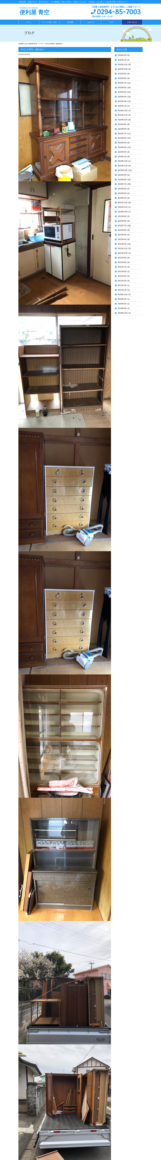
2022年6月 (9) (123, 230)
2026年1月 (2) (123, 60)
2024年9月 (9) (123, 124)
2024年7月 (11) (124, 134)
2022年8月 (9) (123, 221)
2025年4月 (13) (124, 97)
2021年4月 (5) (123, 276)
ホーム (28, 22)
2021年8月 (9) (123, 262)
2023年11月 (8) (124, 166)
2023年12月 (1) (124, 161)
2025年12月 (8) (124, 65)
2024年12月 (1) (124, 111)
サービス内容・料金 (49, 22)
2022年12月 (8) (124, 203)
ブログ (111, 22)
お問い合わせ (132, 22)
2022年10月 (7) (124, 212)
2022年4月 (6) (123, 239)
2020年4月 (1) (123, 304)
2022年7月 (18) (124, 226)
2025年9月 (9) (123, 74)
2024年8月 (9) (123, 129)
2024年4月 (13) (124, 147)
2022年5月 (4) (123, 235)
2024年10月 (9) (124, 120)
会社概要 (70, 22)
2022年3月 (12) (124, 244)
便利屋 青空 (36, 10)
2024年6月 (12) (124, 138)
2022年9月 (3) (123, 216)
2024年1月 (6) (123, 157)
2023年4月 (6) (123, 198)
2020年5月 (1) (123, 299)
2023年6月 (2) (123, 189)
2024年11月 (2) (124, 115)
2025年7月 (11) (124, 83)
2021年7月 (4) (123, 267)
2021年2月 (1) (123, 285)
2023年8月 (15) (124, 180)
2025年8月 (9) (123, 78)
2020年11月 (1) (124, 294)
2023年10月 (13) (124, 170)
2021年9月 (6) (123, 258)
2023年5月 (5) (123, 193)
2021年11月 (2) (124, 248)
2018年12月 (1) (124, 313)
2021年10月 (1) (124, 253)
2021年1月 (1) (123, 290)
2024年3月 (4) (123, 152)
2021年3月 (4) (123, 281)
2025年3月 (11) (124, 101)
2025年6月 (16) (124, 88)
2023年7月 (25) (124, 184)
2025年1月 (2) (123, 106)
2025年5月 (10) (124, 92)
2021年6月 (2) (123, 271)
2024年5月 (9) (123, 143)
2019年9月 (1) (123, 308)
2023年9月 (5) (123, 175)
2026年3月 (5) (123, 55)
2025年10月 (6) (124, 69)
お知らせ (91, 22)
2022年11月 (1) (124, 207)
